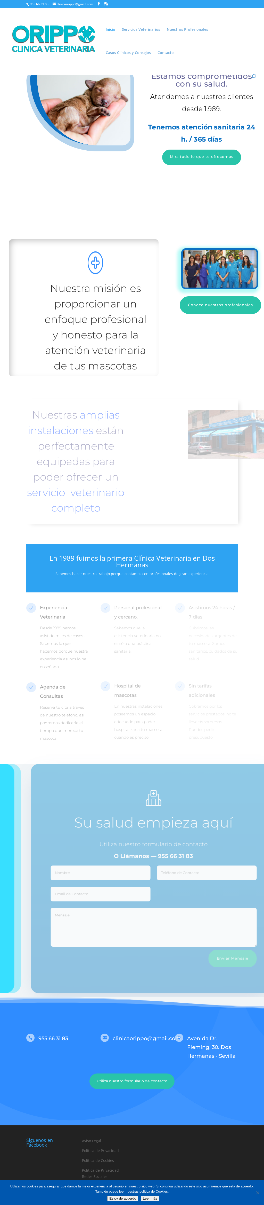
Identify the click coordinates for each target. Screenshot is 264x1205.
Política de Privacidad (100, 1150)
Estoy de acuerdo (122, 1198)
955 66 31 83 (185, 856)
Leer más (150, 1198)
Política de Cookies (98, 1160)
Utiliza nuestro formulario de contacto (132, 1081)
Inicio (110, 30)
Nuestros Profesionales (187, 30)
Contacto (166, 53)
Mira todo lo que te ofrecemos (201, 156)
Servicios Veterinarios (141, 30)
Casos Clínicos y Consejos (128, 53)
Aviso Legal (91, 1140)
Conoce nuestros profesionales (220, 305)
